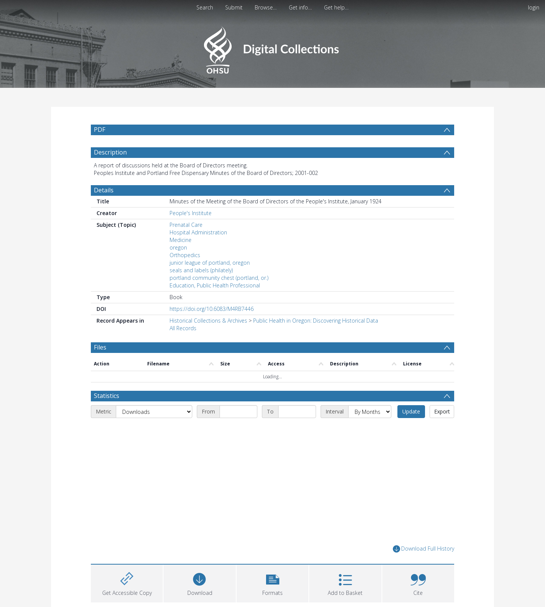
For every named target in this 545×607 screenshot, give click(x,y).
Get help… (336, 7)
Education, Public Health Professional (215, 285)
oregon (178, 247)
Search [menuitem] (204, 7)
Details (104, 190)
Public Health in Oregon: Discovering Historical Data (315, 320)
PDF (99, 129)
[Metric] (154, 411)
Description (110, 152)
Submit (234, 7)
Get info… (300, 7)
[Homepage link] (272, 48)
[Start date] (238, 411)
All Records (183, 328)
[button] (272, 583)
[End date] (297, 411)
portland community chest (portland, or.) (219, 277)
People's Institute (191, 213)
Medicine (181, 239)
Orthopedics (185, 255)
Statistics (106, 396)
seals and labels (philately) (201, 270)
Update (411, 411)
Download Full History (423, 549)
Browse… (266, 7)
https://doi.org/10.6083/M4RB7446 (212, 308)
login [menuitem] (533, 7)
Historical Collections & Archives (208, 320)
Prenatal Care (186, 224)
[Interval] (369, 411)
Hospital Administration (198, 232)
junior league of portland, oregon (210, 262)
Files (100, 347)
